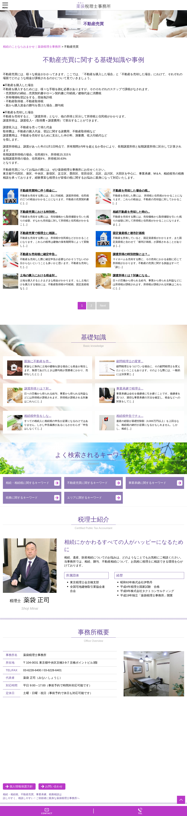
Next (103, 305)
